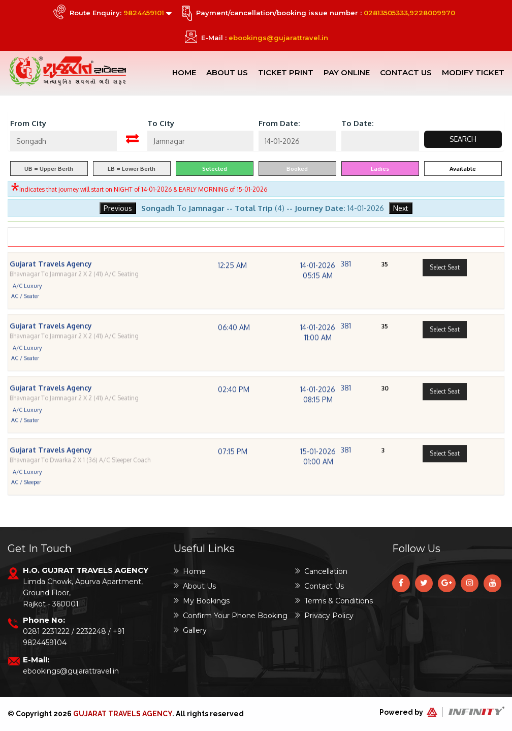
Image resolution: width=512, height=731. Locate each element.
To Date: (357, 123)
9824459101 (143, 13)
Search (463, 139)
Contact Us (406, 72)
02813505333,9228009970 (409, 13)
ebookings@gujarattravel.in (278, 38)
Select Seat (445, 283)
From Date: (279, 123)
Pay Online (347, 72)
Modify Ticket (473, 72)
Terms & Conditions (334, 600)
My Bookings (202, 600)
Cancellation (321, 571)
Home (184, 72)
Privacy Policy (324, 615)
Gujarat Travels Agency (122, 714)
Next (400, 208)
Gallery (190, 630)
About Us (227, 72)
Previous (118, 208)
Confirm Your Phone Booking (230, 615)
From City (28, 123)
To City (160, 123)
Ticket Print (285, 72)
